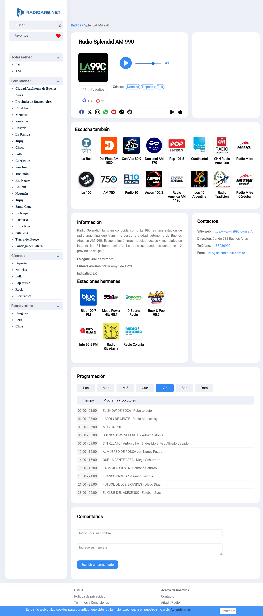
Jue (145, 388)
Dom (204, 388)
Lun (86, 388)
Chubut (20, 187)
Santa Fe (21, 121)
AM (18, 71)
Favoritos (38, 36)
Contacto (167, 596)
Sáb (184, 388)
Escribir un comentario (97, 565)
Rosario (20, 128)
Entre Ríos (22, 226)
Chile (19, 326)
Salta (19, 154)
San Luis (21, 233)
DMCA (78, 590)
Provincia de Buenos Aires (33, 101)
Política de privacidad (89, 596)
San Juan (22, 167)
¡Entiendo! (228, 611)
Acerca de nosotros (175, 590)
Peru (18, 320)
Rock (19, 289)
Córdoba (21, 108)
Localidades (21, 81)
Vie (165, 388)
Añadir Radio (170, 603)
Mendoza (21, 114)
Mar (105, 388)
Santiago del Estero (29, 246)
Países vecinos (23, 306)
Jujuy (19, 141)
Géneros (18, 256)
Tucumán (22, 174)
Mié (125, 388)
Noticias (21, 269)
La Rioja (21, 213)
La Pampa (22, 134)
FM (18, 64)
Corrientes (22, 160)
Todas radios (21, 57)
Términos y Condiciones (91, 603)
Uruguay (21, 313)
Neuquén (21, 193)
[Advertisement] (165, 10)
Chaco (19, 147)
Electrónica (23, 296)
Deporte (21, 263)
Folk (18, 276)
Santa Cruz (23, 206)
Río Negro (22, 180)
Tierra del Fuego (27, 239)
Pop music (22, 283)
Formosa (21, 219)
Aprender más (181, 609)
